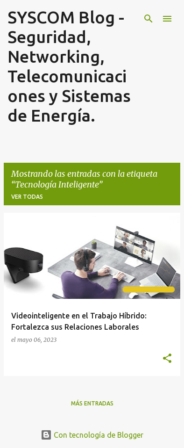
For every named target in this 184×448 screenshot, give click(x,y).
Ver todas (27, 197)
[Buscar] (148, 18)
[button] (167, 359)
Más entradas (92, 403)
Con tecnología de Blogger (92, 435)
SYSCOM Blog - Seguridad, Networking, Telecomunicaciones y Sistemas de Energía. (69, 66)
